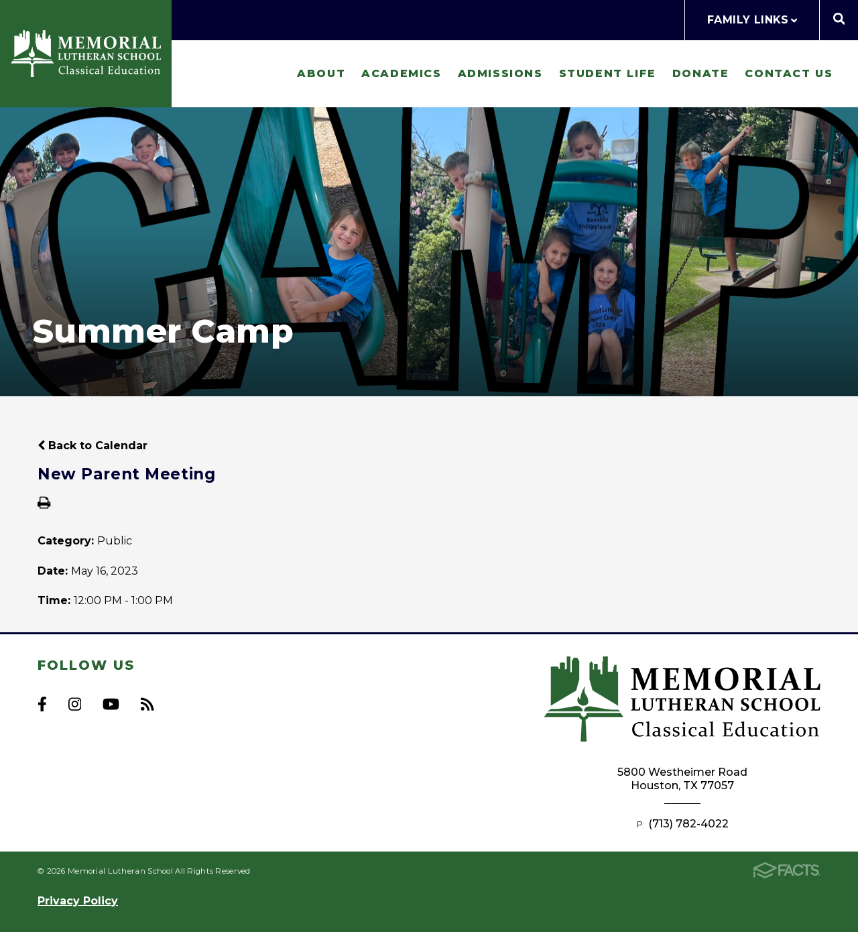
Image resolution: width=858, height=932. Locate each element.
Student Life (607, 73)
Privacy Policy (78, 900)
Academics (401, 73)
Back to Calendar (92, 445)
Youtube (111, 704)
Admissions (500, 73)
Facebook (42, 704)
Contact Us (789, 73)
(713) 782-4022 (688, 823)
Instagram (74, 704)
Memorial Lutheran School (86, 53)
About (321, 73)
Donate (700, 73)
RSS (147, 704)
